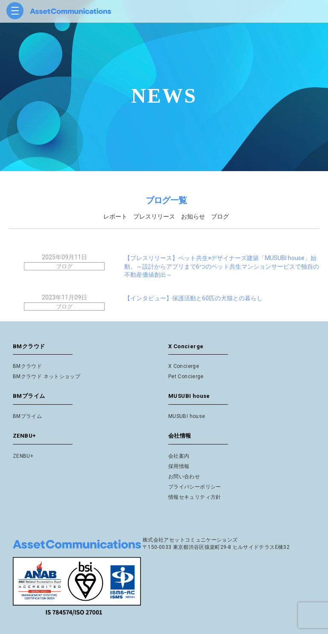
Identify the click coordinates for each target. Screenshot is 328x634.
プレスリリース (154, 216)
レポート (115, 216)
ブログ (220, 216)
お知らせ (193, 216)
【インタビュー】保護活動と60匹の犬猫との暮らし (193, 298)
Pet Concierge (186, 376)
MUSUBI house (186, 416)
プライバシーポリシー (194, 487)
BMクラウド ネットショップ (46, 376)
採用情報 (178, 466)
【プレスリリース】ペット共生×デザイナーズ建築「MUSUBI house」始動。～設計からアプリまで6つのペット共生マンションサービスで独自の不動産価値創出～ (221, 266)
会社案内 (178, 456)
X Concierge (183, 366)
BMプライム (27, 416)
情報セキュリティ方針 (194, 497)
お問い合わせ (184, 477)
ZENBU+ (23, 456)
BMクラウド (27, 366)
